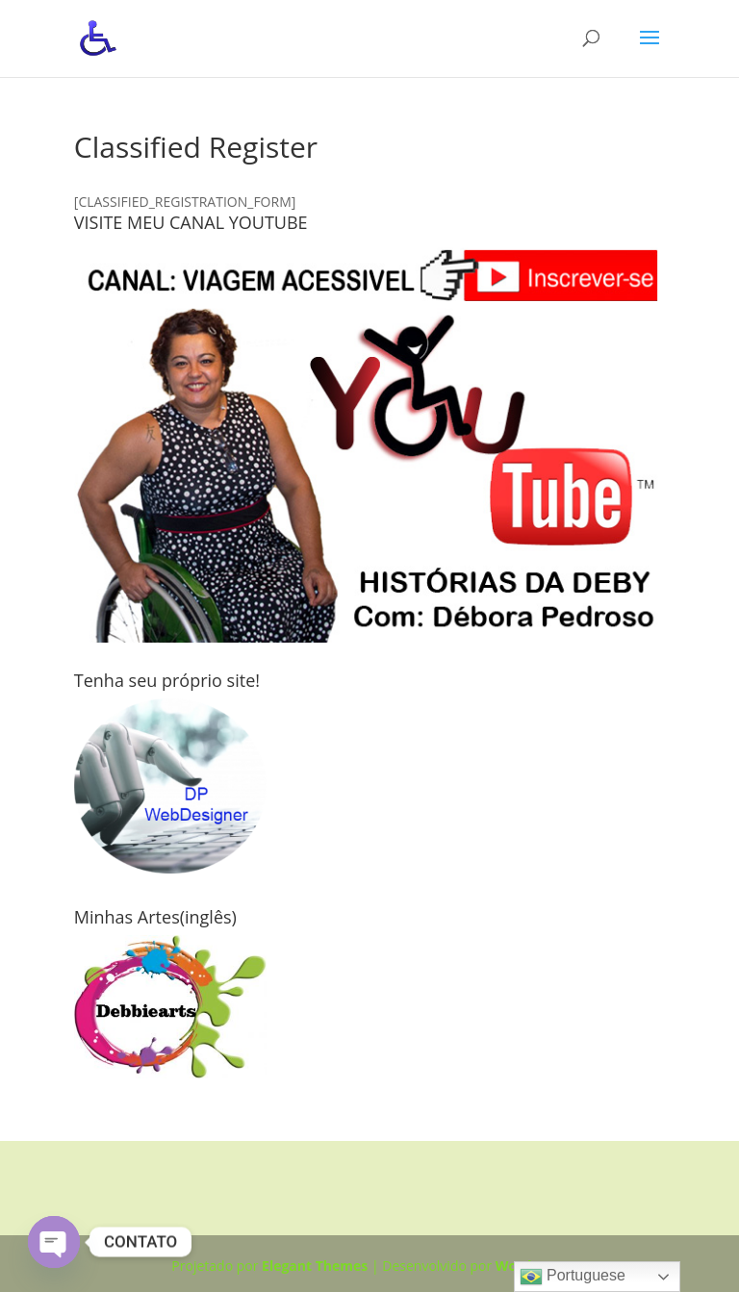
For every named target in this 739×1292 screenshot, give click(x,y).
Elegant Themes (315, 1265)
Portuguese (572, 1276)
